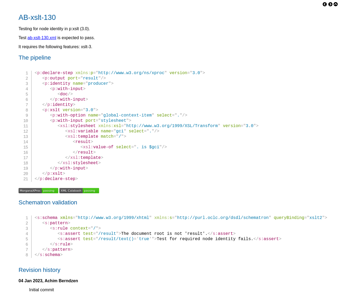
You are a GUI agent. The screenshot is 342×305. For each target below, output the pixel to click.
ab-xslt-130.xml (42, 37)
